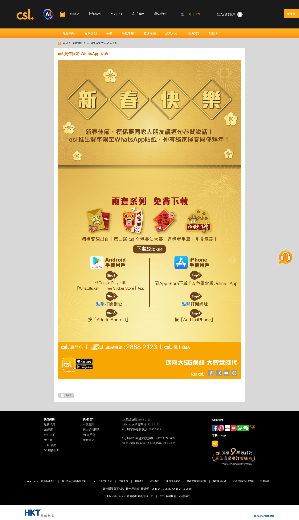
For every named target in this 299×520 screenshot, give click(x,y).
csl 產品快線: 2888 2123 (135, 419)
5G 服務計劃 (51, 450)
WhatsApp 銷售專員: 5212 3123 (140, 424)
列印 (68, 395)
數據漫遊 (150, 33)
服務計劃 (90, 33)
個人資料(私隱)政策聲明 (74, 481)
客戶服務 (138, 13)
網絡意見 (88, 439)
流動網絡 (171, 33)
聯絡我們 (160, 13)
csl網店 (48, 429)
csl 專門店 (89, 434)
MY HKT (116, 13)
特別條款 (155, 481)
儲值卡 (213, 33)
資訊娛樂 (193, 33)
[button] (291, 13)
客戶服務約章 (219, 481)
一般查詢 (88, 424)
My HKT (49, 434)
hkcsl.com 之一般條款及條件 (41, 481)
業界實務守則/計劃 (196, 481)
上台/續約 (94, 13)
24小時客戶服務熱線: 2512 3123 (141, 429)
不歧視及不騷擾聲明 (243, 481)
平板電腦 (128, 33)
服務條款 (139, 481)
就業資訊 (264, 481)
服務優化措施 (173, 481)
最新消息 (69, 33)
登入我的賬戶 (226, 14)
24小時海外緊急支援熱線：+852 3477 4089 (147, 438)
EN (198, 14)
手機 (109, 33)
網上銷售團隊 (91, 429)
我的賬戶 (49, 439)
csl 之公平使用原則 (102, 481)
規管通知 (123, 481)
